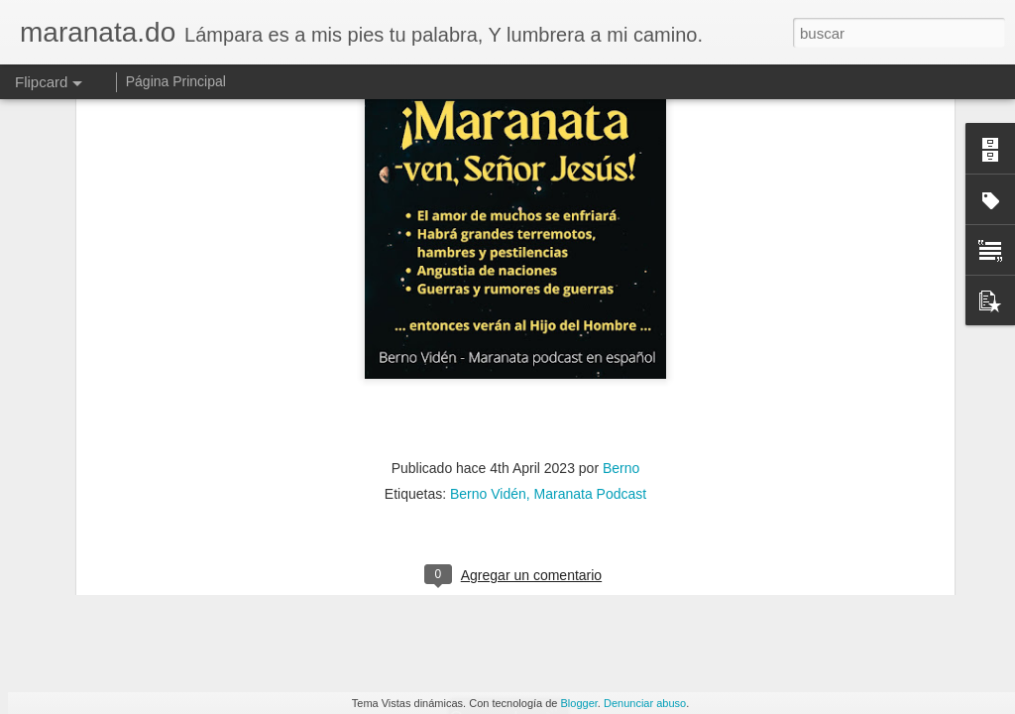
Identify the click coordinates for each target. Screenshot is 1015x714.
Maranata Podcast (590, 184)
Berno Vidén (488, 184)
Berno (621, 159)
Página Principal (176, 81)
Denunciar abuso (645, 703)
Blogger (579, 703)
